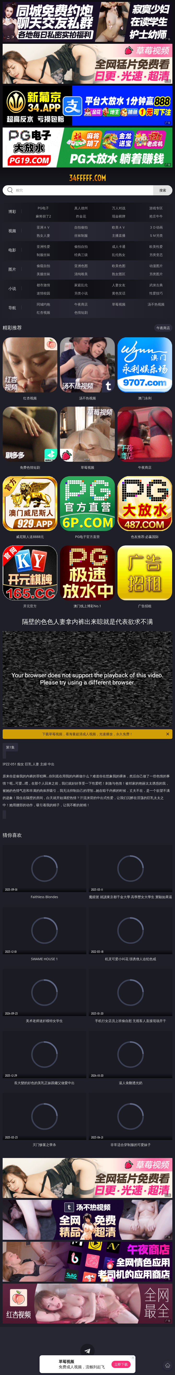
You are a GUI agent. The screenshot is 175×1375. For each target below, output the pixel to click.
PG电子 (43, 208)
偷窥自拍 (43, 265)
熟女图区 (118, 274)
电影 (12, 250)
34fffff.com (87, 178)
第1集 (10, 747)
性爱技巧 (156, 293)
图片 (12, 269)
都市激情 (43, 285)
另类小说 (81, 293)
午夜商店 (81, 304)
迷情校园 (43, 293)
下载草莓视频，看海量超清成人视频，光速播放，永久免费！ (106, 734)
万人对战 (118, 208)
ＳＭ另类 (156, 235)
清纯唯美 (81, 274)
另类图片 (156, 274)
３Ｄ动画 (156, 227)
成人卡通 (118, 246)
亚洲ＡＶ (43, 227)
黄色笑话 (118, 293)
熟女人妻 (43, 235)
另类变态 (156, 254)
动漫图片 (156, 265)
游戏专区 (156, 208)
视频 (12, 230)
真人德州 (81, 208)
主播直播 (118, 235)
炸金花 (81, 216)
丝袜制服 (81, 235)
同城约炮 (43, 304)
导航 (12, 307)
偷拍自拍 (81, 246)
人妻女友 (118, 285)
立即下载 (121, 1364)
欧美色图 (118, 265)
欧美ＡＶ (118, 227)
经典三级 (81, 254)
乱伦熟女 (118, 254)
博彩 (12, 211)
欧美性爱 (156, 246)
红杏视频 (43, 312)
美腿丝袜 (43, 274)
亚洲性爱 (43, 246)
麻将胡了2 (43, 216)
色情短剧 (81, 312)
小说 (12, 288)
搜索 (162, 190)
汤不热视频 (156, 304)
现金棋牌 (118, 216)
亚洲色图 (81, 265)
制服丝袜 (43, 254)
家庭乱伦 (81, 285)
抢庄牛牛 (156, 216)
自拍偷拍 (81, 227)
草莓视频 (118, 304)
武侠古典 (156, 285)
